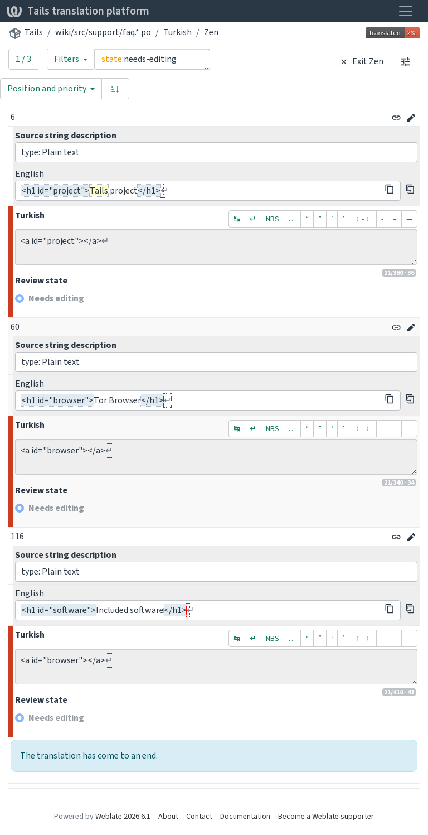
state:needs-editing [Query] (152, 59)
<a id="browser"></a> (216, 457)
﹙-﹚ (363, 219)
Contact (199, 816)
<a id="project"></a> (216, 247)
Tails (34, 32)
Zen (211, 32)
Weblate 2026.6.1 (122, 816)
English (29, 174)
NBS (272, 219)
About (168, 816)
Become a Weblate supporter (326, 816)
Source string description (65, 135)
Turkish (177, 32)
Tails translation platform (78, 10)
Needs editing (56, 298)
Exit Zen (360, 61)
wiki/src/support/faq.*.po (103, 32)
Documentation (245, 816)
